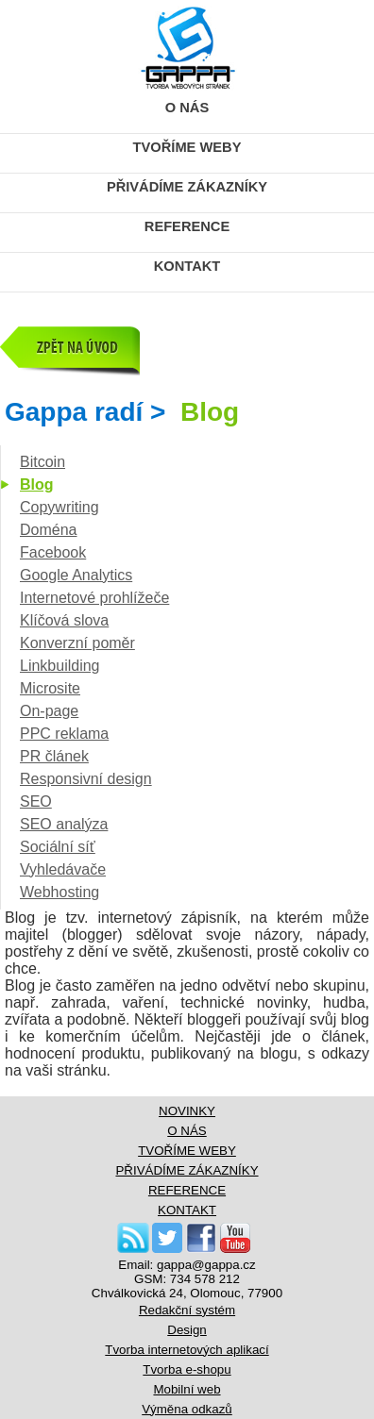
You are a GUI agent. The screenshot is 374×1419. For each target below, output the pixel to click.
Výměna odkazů (187, 1409)
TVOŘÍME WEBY (187, 147)
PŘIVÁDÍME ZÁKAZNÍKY (187, 186)
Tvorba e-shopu (186, 1369)
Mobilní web (186, 1389)
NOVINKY (187, 1111)
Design (187, 1330)
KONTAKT (187, 266)
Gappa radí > (122, 411)
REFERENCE (187, 226)
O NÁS (187, 107)
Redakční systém (187, 1310)
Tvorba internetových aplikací (186, 1350)
